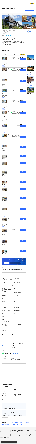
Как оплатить (12, 431)
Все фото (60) (30, 27)
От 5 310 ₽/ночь (29, 85)
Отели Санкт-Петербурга (21, 434)
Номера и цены (5, 14)
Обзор (2, 14)
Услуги (8, 14)
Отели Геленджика (30, 435)
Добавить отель (27, 430)
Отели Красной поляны (24, 435)
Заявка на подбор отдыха (7, 270)
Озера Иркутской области (20, 424)
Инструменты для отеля (28, 431)
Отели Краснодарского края (13, 435)
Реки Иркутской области (13, 424)
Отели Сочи (16, 434)
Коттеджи (27, 422)
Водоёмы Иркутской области (5, 424)
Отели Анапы (19, 435)
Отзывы (10, 14)
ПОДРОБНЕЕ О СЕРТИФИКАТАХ (15, 263)
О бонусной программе (20, 430)
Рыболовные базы (19, 422)
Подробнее (2, 442)
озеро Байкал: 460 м (8, 35)
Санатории (15, 422)
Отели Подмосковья (27, 434)
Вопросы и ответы (21, 14)
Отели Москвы (12, 434)
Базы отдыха (11, 422)
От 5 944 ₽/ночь (29, 74)
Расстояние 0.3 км (29, 95)
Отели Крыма (31, 434)
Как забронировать (13, 430)
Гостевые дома (24, 422)
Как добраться (13, 14)
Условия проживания (16, 14)
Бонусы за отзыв (19, 431)
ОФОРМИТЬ (6, 263)
